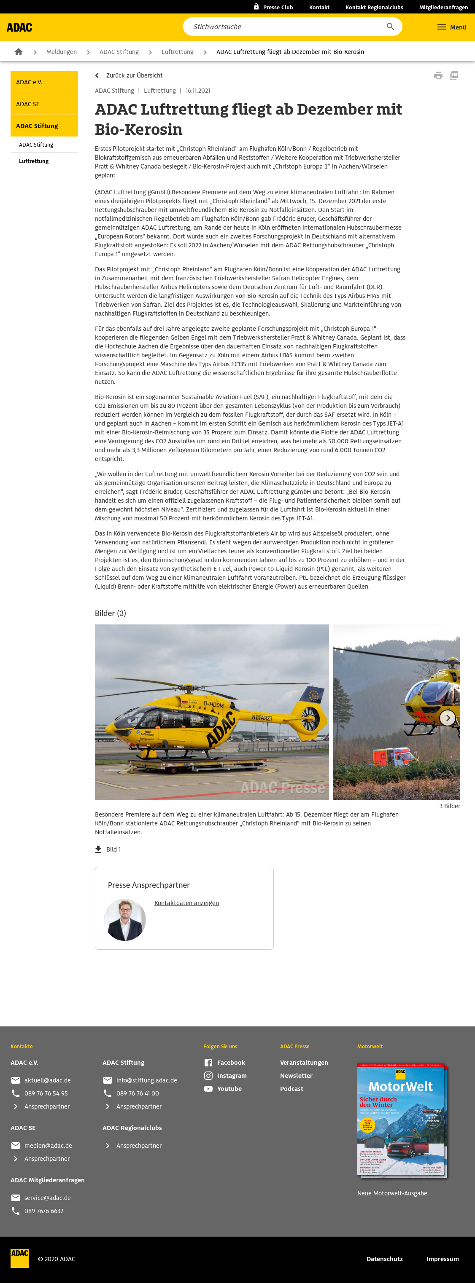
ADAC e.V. (29, 82)
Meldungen (61, 52)
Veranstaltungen (304, 1062)
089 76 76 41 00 (137, 1093)
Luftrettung (178, 52)
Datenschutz (385, 1259)
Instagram (232, 1075)
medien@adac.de (48, 1145)
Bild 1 (113, 849)
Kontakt (319, 7)
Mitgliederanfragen (443, 7)
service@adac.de (47, 1198)
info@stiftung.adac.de (146, 1080)
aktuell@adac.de (47, 1080)
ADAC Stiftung (119, 52)
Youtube (229, 1089)
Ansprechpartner (47, 1106)
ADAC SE (28, 104)
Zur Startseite (18, 51)
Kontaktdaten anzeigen (186, 903)
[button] (390, 26)
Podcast (291, 1089)
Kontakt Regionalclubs (374, 7)
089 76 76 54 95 (46, 1093)
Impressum (442, 1259)
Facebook (231, 1062)
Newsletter (296, 1075)
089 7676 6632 (43, 1211)
